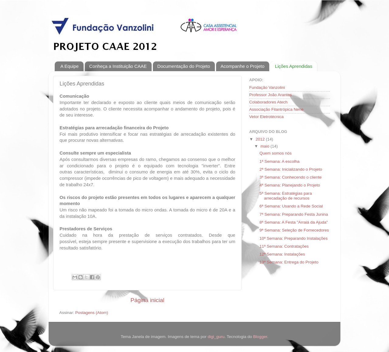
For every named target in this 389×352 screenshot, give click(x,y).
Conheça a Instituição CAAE (118, 66)
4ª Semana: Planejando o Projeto (290, 185)
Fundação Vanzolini (267, 87)
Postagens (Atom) (91, 312)
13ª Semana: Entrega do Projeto (289, 262)
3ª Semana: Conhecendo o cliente (291, 177)
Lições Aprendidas (293, 66)
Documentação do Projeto (183, 66)
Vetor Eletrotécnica (266, 116)
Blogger (260, 336)
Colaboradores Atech (268, 102)
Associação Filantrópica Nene (276, 109)
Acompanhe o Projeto (242, 66)
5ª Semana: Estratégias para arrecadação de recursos (286, 195)
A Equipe (69, 66)
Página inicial (147, 300)
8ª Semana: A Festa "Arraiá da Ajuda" (294, 222)
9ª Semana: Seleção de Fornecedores (294, 230)
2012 (261, 139)
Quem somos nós (276, 153)
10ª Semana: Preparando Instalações (294, 238)
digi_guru (216, 336)
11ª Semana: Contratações (284, 246)
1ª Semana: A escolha (280, 161)
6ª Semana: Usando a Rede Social (291, 206)
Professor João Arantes (270, 94)
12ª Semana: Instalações (282, 254)
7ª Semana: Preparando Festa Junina (294, 214)
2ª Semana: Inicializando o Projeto (291, 169)
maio (265, 146)
